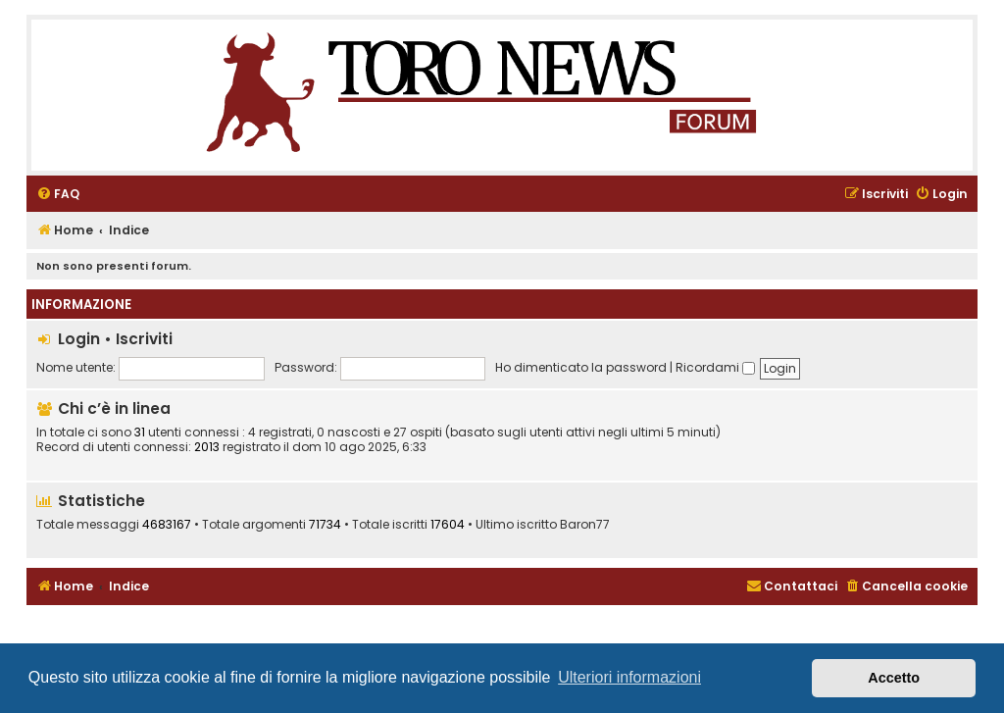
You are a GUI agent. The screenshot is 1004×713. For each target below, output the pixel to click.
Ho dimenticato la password (581, 367)
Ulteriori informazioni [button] (629, 677)
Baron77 (585, 525)
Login (79, 339)
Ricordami (715, 367)
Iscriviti (144, 339)
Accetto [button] (894, 678)
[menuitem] (57, 194)
